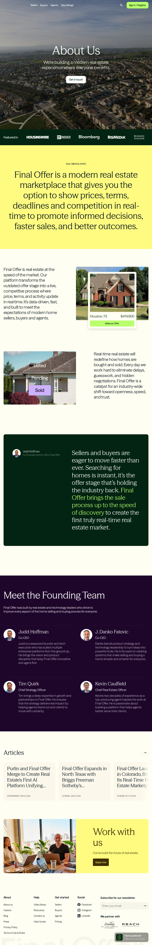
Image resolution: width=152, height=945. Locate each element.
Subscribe (145, 910)
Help (36, 901)
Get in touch (76, 83)
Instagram (87, 914)
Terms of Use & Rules (14, 936)
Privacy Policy (11, 931)
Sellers (34, 7)
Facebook (87, 908)
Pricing (58, 925)
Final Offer (14, 7)
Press (6, 925)
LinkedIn (86, 919)
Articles (14, 756)
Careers (7, 914)
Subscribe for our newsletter (117, 902)
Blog (6, 919)
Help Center (40, 925)
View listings (67, 7)
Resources (39, 914)
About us (8, 908)
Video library (40, 908)
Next (145, 756)
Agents (54, 7)
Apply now (100, 866)
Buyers (44, 7)
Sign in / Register (137, 7)
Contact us (39, 919)
